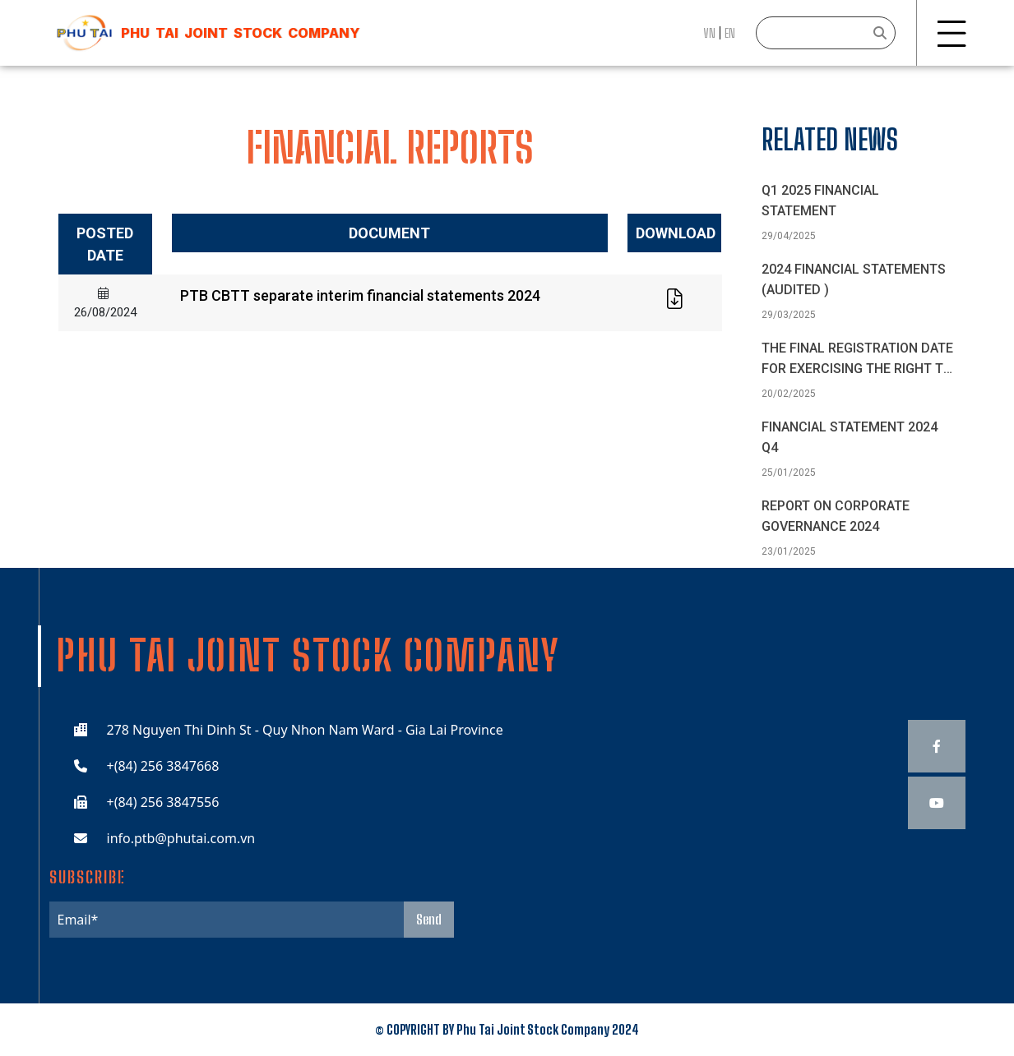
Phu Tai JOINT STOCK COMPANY (240, 33)
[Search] (826, 32)
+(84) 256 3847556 (163, 802)
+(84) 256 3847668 (163, 766)
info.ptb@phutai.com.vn (181, 838)
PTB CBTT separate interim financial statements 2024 (360, 295)
